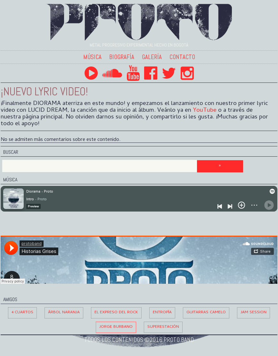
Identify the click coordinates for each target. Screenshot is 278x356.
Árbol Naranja (64, 312)
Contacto (182, 57)
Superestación (163, 327)
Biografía (121, 57)
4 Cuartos (22, 312)
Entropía (162, 312)
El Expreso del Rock (116, 312)
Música (92, 57)
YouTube (205, 111)
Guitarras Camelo (206, 312)
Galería (152, 57)
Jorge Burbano (116, 327)
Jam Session (253, 312)
